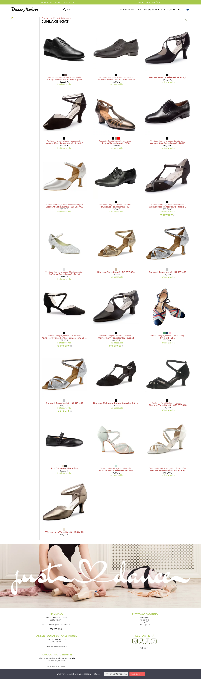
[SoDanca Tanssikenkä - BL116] (64, 251)
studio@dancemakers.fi (56, 646)
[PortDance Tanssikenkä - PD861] (116, 448)
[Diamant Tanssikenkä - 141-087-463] (167, 251)
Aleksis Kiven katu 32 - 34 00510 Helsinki (56, 616)
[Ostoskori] (183, 9)
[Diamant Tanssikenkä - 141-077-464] (116, 251)
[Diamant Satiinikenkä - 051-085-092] (64, 186)
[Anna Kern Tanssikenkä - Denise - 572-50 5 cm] (64, 317)
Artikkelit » (145, 648)
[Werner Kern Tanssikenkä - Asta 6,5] (64, 120)
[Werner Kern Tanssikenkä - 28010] (167, 120)
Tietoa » (96, 674)
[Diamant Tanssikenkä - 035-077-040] (167, 383)
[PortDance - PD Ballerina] (64, 448)
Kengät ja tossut (62, 18)
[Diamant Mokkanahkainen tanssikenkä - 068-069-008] (116, 383)
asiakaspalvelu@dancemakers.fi (56, 624)
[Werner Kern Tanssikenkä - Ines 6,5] (167, 57)
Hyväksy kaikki (137, 674)
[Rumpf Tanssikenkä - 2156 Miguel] (64, 57)
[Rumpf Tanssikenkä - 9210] (116, 120)
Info (178, 9)
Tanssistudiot (151, 9)
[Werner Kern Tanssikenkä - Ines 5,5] (116, 317)
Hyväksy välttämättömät (116, 674)
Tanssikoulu (167, 9)
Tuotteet (124, 9)
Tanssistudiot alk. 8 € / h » (148, 2)
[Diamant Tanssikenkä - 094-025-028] (116, 57)
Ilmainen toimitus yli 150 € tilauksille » (58, 2)
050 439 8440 (56, 629)
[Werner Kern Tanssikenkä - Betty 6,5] (64, 509)
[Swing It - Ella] (167, 317)
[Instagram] (141, 641)
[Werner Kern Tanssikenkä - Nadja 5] (167, 186)
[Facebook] (135, 641)
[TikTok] (147, 641)
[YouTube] (154, 641)
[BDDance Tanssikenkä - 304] (116, 186)
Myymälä (136, 9)
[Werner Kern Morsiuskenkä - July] (167, 448)
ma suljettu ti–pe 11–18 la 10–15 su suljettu (145, 619)
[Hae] (89, 9)
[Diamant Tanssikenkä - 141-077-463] (64, 383)
